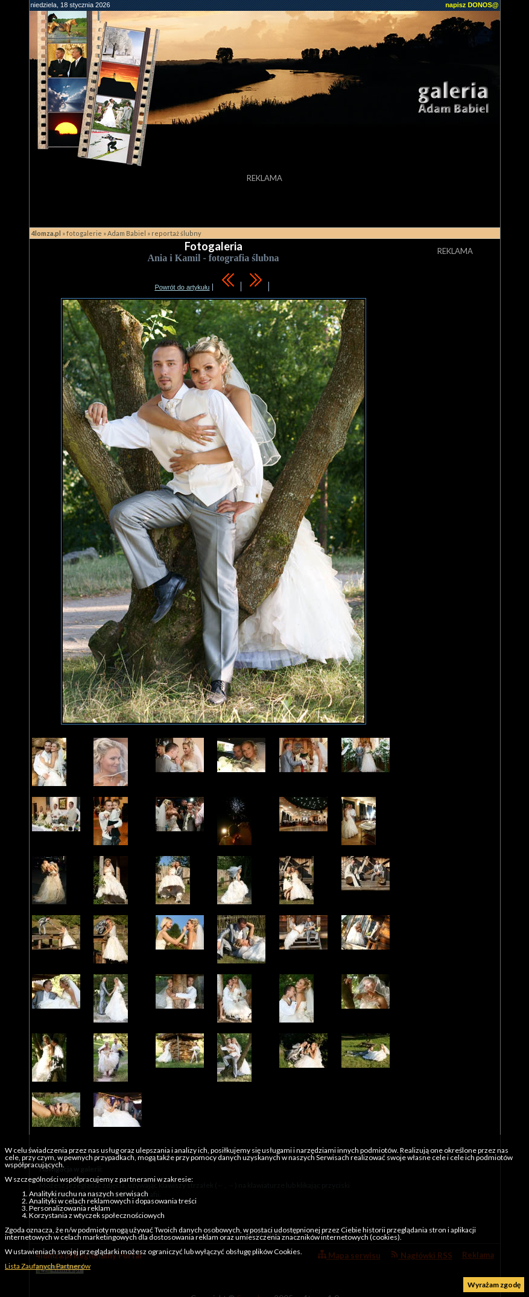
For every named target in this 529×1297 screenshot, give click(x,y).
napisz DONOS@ (471, 4)
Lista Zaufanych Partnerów (47, 1265)
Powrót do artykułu (181, 287)
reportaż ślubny (176, 233)
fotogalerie (84, 233)
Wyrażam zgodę (494, 1284)
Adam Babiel (126, 233)
